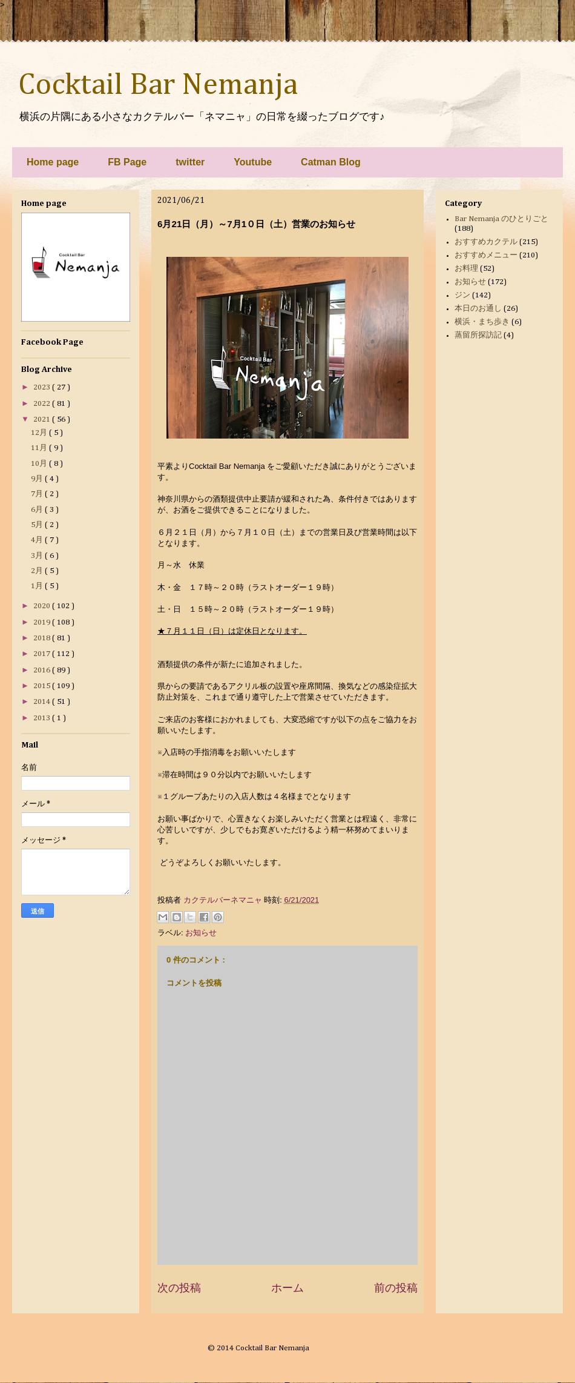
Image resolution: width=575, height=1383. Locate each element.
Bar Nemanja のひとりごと (501, 219)
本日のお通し (478, 309)
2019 (42, 622)
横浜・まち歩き (482, 322)
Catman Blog (331, 162)
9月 (38, 479)
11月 (40, 448)
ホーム (287, 1288)
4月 (38, 540)
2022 (42, 404)
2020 (42, 606)
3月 (38, 556)
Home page (53, 162)
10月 (40, 464)
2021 (42, 419)
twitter (190, 162)
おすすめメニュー (486, 255)
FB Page (127, 162)
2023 (42, 387)
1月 (38, 586)
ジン (462, 295)
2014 (42, 702)
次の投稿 (179, 1288)
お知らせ (201, 932)
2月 (38, 571)
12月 (40, 433)
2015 (42, 686)
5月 (38, 525)
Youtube (253, 162)
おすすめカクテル (486, 242)
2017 (42, 654)
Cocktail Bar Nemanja (158, 85)
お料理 (466, 269)
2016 (42, 670)
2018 (42, 638)
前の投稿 (396, 1288)
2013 (42, 718)
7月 (38, 494)
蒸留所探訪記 (478, 335)
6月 (38, 510)
